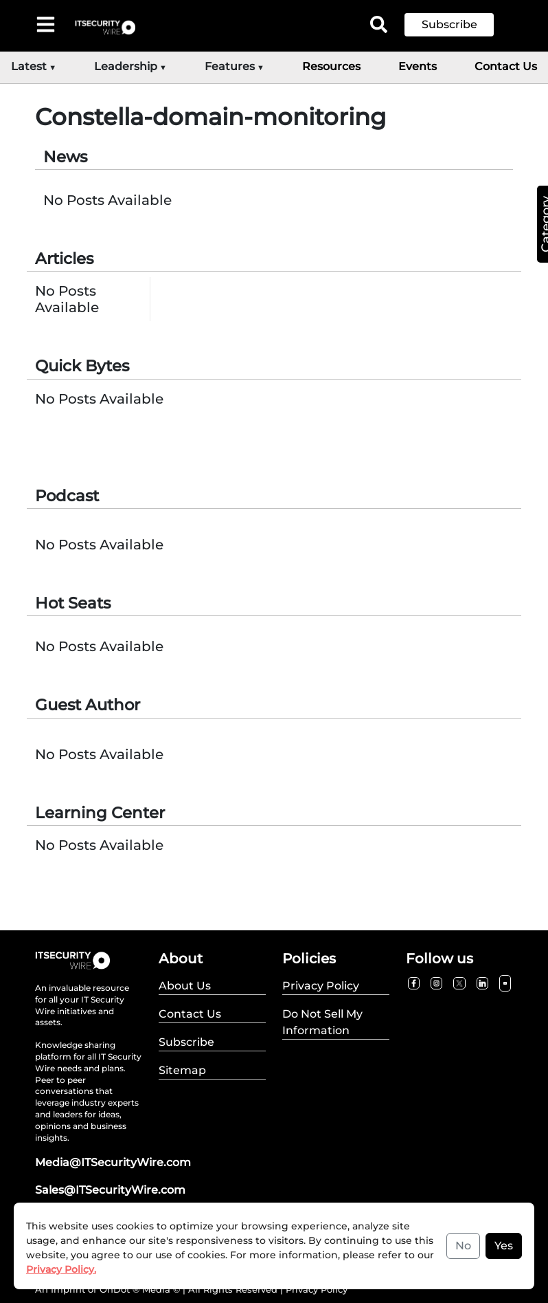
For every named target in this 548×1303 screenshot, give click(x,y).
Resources (331, 66)
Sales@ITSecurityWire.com (110, 1189)
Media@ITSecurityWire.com (113, 1162)
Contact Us (506, 66)
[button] (459, 24)
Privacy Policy (316, 1289)
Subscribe (449, 24)
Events (417, 66)
